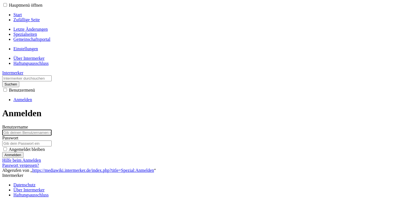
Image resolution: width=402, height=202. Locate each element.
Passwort (10, 138)
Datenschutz (24, 184)
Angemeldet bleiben (27, 149)
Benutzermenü (22, 90)
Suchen (10, 84)
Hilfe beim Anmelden (21, 160)
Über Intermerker (29, 189)
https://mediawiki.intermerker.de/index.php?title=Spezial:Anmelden (93, 170)
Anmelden (12, 155)
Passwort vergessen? (20, 165)
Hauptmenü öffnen (25, 5)
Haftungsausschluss (31, 195)
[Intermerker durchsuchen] (27, 78)
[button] (5, 5)
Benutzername (15, 127)
